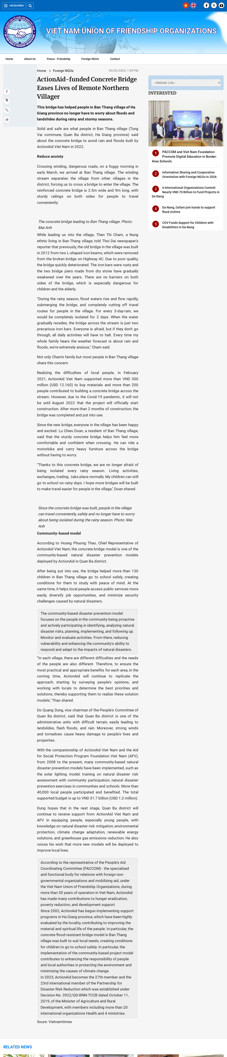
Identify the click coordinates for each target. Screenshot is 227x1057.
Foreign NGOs (90, 59)
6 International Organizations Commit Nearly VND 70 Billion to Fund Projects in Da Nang (185, 192)
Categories (14, 5)
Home (9, 59)
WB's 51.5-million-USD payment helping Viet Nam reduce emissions (67, 988)
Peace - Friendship (58, 59)
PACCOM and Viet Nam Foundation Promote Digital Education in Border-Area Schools (184, 156)
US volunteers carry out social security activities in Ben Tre (113, 939)
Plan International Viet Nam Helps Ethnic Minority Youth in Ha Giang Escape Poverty (24, 939)
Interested (162, 93)
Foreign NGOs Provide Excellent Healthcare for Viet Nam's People (155, 939)
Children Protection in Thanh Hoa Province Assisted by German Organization (64, 941)
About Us (30, 59)
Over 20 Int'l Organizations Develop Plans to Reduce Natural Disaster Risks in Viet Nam (202, 941)
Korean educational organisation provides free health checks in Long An (156, 988)
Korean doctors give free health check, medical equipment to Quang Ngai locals (112, 991)
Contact (115, 59)
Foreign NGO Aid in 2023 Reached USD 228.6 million (23, 986)
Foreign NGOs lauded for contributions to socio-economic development (200, 988)
